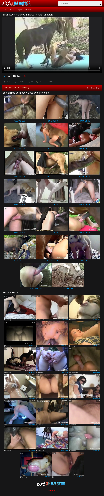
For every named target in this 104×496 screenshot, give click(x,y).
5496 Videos (84, 121)
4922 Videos (19, 149)
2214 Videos (19, 232)
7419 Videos (52, 121)
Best (5, 10)
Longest (19, 10)
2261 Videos (84, 205)
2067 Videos (84, 232)
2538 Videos (19, 205)
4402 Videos (52, 149)
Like (7, 76)
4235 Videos (84, 149)
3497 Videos (52, 177)
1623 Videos (68, 288)
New (11, 10)
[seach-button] (100, 3)
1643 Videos (36, 288)
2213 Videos (52, 232)
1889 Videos (19, 260)
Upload (28, 10)
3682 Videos (19, 177)
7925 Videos (19, 121)
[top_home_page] (17, 3)
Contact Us (52, 490)
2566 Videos (84, 177)
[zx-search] (80, 3)
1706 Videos (84, 260)
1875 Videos (52, 260)
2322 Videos (52, 205)
